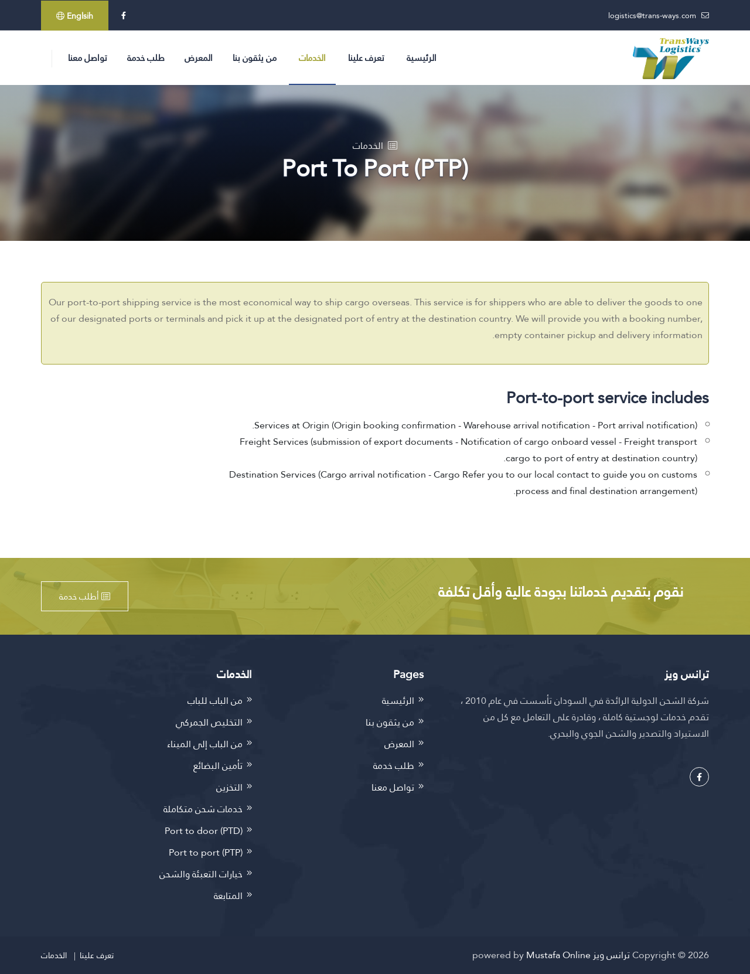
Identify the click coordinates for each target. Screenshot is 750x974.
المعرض (199, 57)
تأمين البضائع (218, 766)
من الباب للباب (215, 701)
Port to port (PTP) (206, 852)
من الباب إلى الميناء (205, 744)
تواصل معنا (87, 57)
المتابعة (228, 896)
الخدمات (312, 57)
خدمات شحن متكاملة (203, 809)
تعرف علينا (366, 57)
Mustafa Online (558, 955)
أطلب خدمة (84, 596)
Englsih (74, 15)
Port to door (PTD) (204, 831)
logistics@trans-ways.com (652, 15)
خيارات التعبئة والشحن (201, 874)
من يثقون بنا (255, 57)
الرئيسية (422, 57)
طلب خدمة (146, 57)
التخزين (229, 787)
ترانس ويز (611, 955)
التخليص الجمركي (209, 722)
